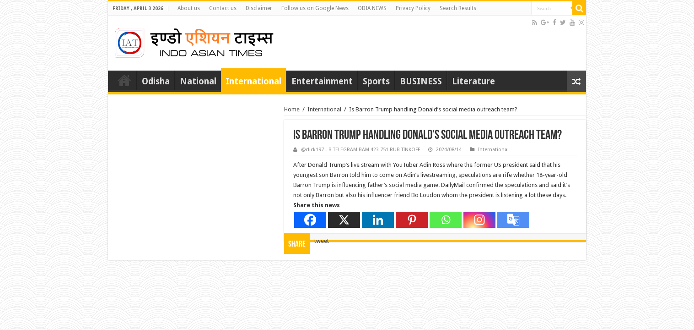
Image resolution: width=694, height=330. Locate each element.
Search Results (458, 8)
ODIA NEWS (372, 8)
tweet (321, 240)
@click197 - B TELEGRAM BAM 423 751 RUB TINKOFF (360, 150)
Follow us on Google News (315, 8)
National (198, 81)
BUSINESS (421, 81)
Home (124, 80)
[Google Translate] (513, 220)
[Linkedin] (378, 220)
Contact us (223, 8)
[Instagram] (479, 220)
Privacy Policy (413, 8)
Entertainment (322, 81)
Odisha (156, 81)
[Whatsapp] (446, 220)
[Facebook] (310, 220)
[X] (344, 220)
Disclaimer (259, 8)
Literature (473, 81)
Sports (376, 81)
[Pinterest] (412, 220)
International (253, 81)
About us (189, 8)
